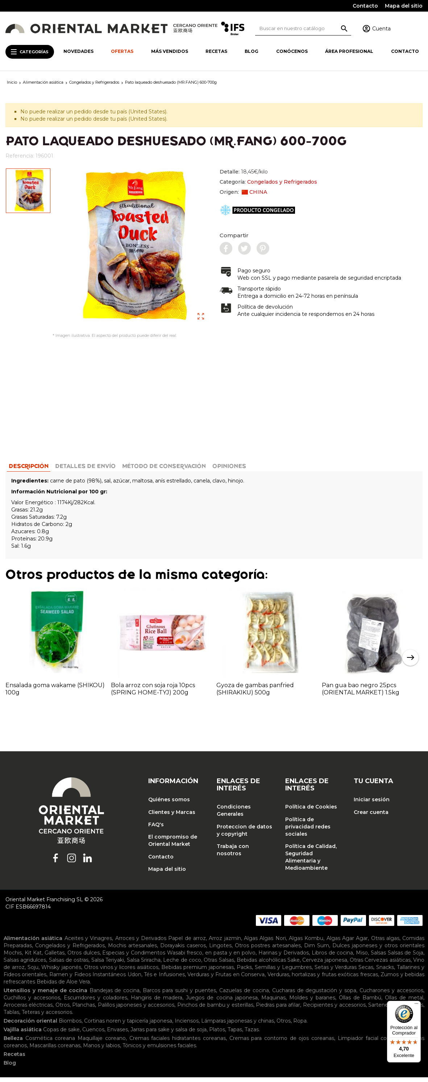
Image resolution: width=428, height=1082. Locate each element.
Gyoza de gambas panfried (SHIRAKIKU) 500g (255, 693)
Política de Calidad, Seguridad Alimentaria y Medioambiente (311, 861)
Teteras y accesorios (47, 1017)
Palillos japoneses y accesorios (136, 1009)
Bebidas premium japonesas (197, 972)
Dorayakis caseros (183, 950)
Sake (293, 964)
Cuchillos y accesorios (32, 1002)
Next (410, 662)
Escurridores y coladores (95, 1002)
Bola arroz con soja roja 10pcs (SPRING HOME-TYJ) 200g (153, 693)
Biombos (70, 1025)
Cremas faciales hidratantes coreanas (177, 1043)
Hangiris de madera (156, 1002)
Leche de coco (182, 964)
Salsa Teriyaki (107, 964)
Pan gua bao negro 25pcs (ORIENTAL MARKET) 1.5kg (360, 693)
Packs (244, 972)
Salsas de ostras (69, 964)
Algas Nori (272, 943)
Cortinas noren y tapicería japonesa (128, 1025)
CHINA (254, 192)
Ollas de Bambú (360, 1002)
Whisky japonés (61, 972)
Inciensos (187, 1025)
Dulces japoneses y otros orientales (378, 950)
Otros (62, 1009)
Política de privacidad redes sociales (308, 830)
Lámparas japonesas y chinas (237, 1025)
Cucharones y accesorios (391, 995)
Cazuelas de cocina (244, 995)
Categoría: (268, 182)
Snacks (385, 972)
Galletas (55, 957)
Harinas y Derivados (283, 957)
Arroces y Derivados (141, 943)
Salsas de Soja (405, 957)
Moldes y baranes (312, 1002)
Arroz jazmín (225, 943)
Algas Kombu (306, 943)
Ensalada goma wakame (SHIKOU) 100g (55, 693)
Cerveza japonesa (324, 964)
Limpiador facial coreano (369, 1043)
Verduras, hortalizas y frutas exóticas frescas (322, 979)
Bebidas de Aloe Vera (63, 986)
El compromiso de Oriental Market (172, 845)
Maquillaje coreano (102, 1043)
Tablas (11, 1017)
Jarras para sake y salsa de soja (168, 1034)
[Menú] (416, 1005)
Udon (134, 979)
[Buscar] (303, 28)
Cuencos (93, 1034)
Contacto (365, 6)
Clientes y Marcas (171, 816)
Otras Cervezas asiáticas (380, 964)
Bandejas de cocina (115, 995)
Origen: (243, 192)
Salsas (378, 957)
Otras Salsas (219, 964)
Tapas (235, 1034)
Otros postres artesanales (268, 950)
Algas (251, 943)
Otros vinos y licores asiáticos (121, 972)
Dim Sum (316, 950)
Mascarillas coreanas (54, 1050)
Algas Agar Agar (347, 943)
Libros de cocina (332, 957)
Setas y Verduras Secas (344, 972)
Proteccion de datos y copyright (244, 834)
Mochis (13, 957)
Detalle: (244, 171)
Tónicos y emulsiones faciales (159, 1050)
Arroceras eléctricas (28, 1009)
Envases (117, 1034)
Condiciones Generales (234, 815)
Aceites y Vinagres (88, 943)
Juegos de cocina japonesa (221, 1002)
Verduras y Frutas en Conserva (226, 979)
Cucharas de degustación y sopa (314, 995)
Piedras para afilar (278, 1009)
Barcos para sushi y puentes (179, 995)
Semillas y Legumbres (283, 972)
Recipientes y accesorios (334, 1009)
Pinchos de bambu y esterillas (215, 1009)
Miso (362, 957)
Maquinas (273, 1002)
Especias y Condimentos (133, 957)
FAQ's (156, 829)
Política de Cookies (311, 811)
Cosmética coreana (50, 1043)
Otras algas (385, 943)
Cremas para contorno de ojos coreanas (281, 1043)
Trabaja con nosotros (233, 854)
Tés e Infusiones (164, 979)
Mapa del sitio (404, 6)
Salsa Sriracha (144, 964)
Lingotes (220, 950)
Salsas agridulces (25, 964)
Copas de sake (61, 1034)
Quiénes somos (169, 804)
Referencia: (19, 156)
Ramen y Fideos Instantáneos (87, 979)
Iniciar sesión (372, 804)
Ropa (300, 1025)
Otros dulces (83, 957)
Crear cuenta (371, 816)
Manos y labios (101, 1050)
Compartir (234, 235)
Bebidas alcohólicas (261, 964)
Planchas (83, 1009)
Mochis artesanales (132, 950)
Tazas (252, 1034)
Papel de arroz (187, 943)
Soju (33, 972)
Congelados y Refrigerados (282, 182)
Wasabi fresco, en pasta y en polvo (211, 957)
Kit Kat (33, 957)
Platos (217, 1034)
